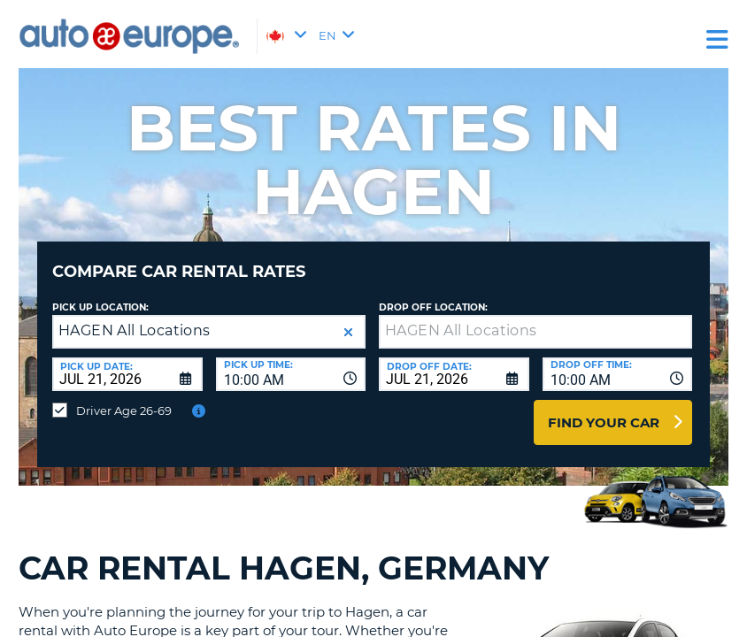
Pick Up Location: (100, 294)
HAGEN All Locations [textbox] (134, 317)
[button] (348, 319)
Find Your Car (603, 409)
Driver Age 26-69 (124, 397)
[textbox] (535, 318)
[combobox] (291, 361)
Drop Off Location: (433, 294)
